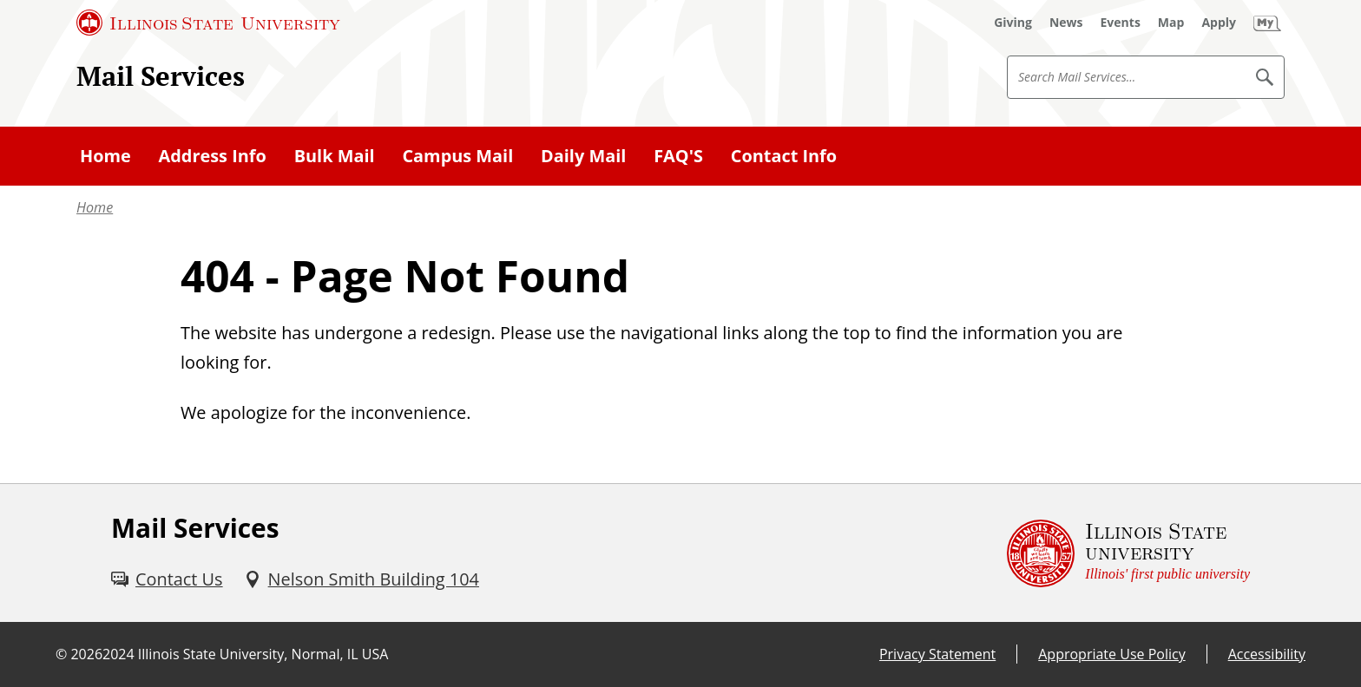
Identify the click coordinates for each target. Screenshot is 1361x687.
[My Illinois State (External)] (1267, 22)
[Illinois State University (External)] (208, 22)
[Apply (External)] (1218, 22)
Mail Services (160, 76)
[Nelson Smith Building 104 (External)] (361, 579)
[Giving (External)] (1013, 22)
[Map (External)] (1171, 22)
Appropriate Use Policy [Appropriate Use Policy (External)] (1111, 654)
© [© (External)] (61, 654)
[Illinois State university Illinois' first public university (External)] (1128, 553)
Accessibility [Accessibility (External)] (1266, 654)
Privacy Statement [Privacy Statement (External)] (937, 654)
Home (94, 207)
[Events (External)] (1120, 22)
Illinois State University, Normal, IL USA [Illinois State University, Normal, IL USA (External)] (263, 654)
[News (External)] (1066, 22)
